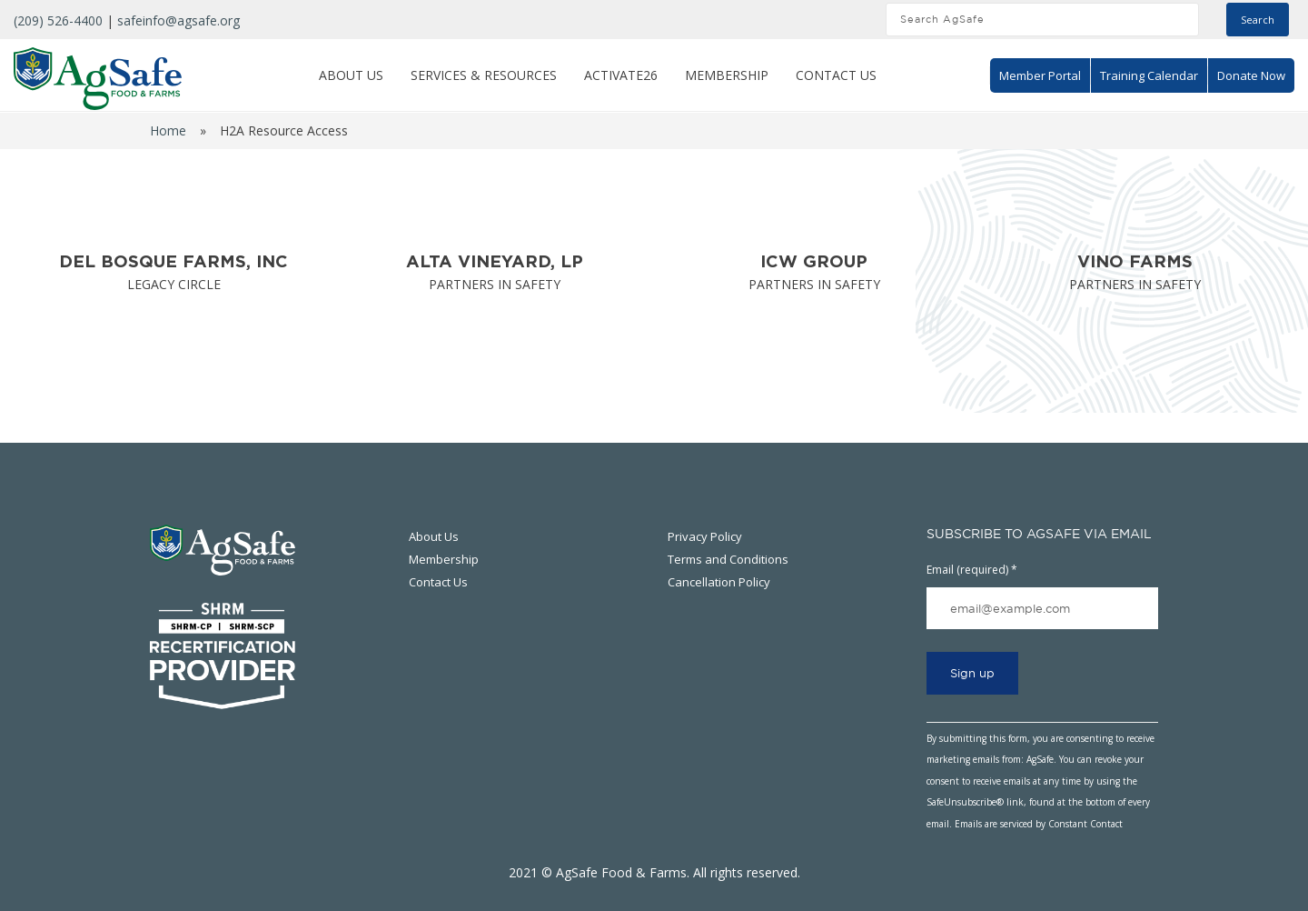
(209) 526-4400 (58, 20)
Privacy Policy (705, 536)
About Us (351, 75)
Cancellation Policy (719, 582)
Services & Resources (484, 75)
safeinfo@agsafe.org (178, 20)
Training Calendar (1149, 75)
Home (168, 130)
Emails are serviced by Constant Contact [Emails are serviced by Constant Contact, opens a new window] (1039, 823)
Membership (726, 75)
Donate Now (1251, 75)
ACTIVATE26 (621, 75)
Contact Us (836, 75)
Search (1257, 19)
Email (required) (971, 569)
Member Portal (1040, 75)
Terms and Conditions (728, 559)
